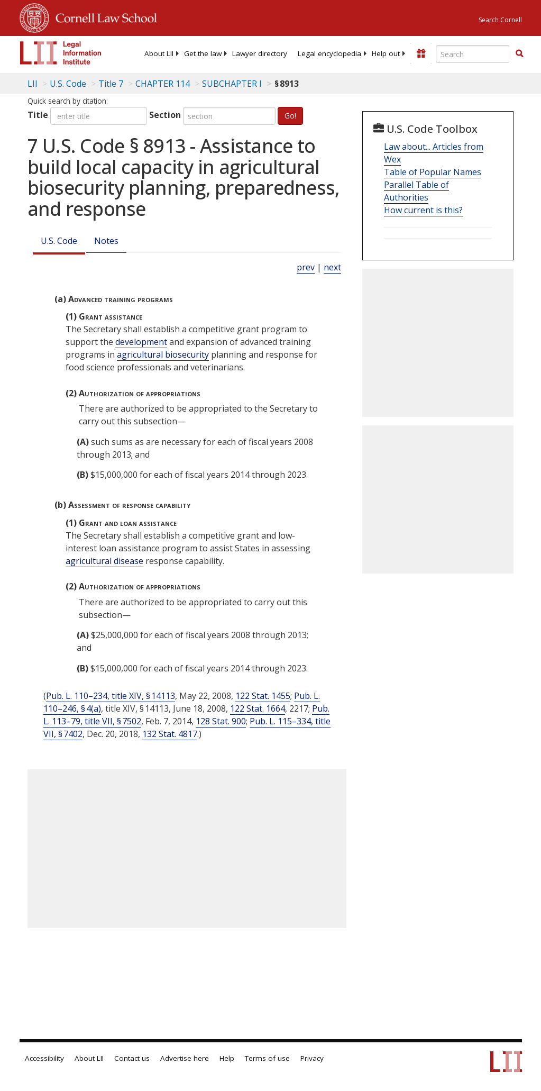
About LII (158, 53)
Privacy (312, 1058)
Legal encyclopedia (329, 53)
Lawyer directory (259, 53)
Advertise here (184, 1058)
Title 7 (110, 83)
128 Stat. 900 (221, 721)
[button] (519, 53)
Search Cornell (500, 19)
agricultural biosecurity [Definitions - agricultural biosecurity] (163, 354)
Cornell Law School (103, 16)
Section (165, 115)
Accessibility (44, 1058)
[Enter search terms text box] (473, 54)
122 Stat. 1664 (257, 708)
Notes (106, 241)
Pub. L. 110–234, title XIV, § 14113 (110, 696)
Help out (386, 53)
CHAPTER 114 (162, 83)
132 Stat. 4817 (169, 734)
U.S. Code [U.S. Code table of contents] (68, 83)
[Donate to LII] (421, 53)
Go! (290, 116)
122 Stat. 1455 (262, 696)
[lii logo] (61, 53)
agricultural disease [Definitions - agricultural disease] (104, 561)
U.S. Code (59, 241)
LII (32, 83)
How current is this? (423, 210)
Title (37, 115)
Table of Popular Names (432, 172)
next (332, 267)
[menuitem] (159, 53)
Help (226, 1058)
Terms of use (267, 1058)
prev (306, 267)
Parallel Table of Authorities (416, 191)
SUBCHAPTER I (232, 83)
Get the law (203, 53)
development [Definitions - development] (141, 342)
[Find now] (519, 54)
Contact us (132, 1058)
